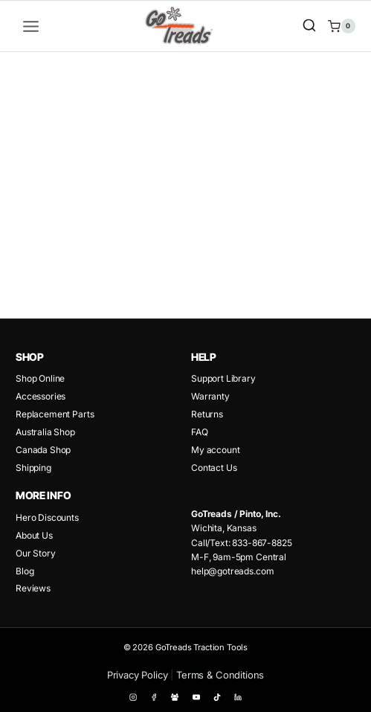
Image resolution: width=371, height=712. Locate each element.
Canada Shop (43, 449)
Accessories (40, 396)
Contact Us (213, 467)
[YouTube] (196, 697)
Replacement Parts (55, 414)
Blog (24, 571)
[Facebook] (153, 697)
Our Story (36, 553)
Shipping (33, 467)
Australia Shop (45, 431)
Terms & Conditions (220, 675)
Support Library (223, 378)
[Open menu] (31, 26)
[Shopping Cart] (341, 26)
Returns (207, 414)
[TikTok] (217, 697)
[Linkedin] (237, 697)
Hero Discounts (47, 517)
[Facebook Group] (174, 697)
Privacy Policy (137, 675)
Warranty (210, 396)
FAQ (199, 431)
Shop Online (40, 378)
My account (215, 449)
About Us (34, 535)
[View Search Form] (309, 26)
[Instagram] (133, 697)
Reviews (33, 588)
